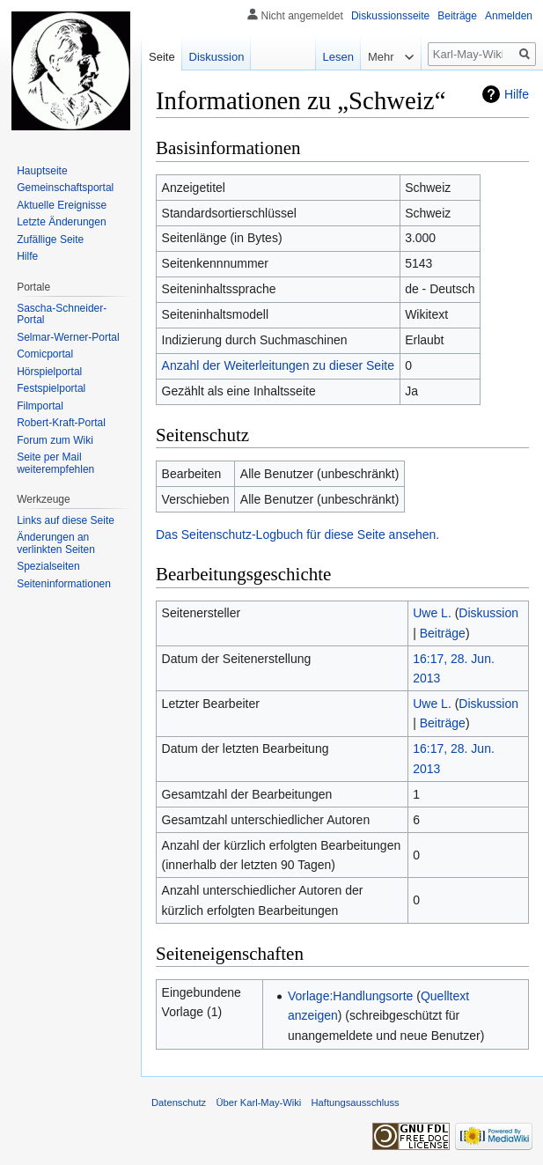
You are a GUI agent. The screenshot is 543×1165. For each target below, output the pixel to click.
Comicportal (45, 354)
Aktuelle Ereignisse (61, 205)
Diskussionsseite (390, 16)
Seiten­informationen (64, 584)
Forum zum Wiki (55, 440)
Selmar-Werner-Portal (68, 337)
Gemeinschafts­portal (65, 187)
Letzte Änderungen (61, 222)
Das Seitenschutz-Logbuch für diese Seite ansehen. (297, 534)
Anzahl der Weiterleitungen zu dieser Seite (278, 365)
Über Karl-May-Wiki (258, 1102)
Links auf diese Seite (65, 520)
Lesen (329, 56)
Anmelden (508, 16)
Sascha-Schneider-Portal (61, 314)
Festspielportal (51, 388)
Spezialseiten (48, 566)
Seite (162, 56)
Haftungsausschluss (356, 1102)
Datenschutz (178, 1102)
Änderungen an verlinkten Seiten (56, 543)
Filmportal (40, 406)
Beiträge (443, 633)
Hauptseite (42, 171)
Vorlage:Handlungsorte (350, 996)
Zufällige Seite (50, 239)
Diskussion (488, 613)
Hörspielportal (49, 371)
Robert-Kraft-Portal (61, 423)
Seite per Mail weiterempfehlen (55, 463)
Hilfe (516, 94)
